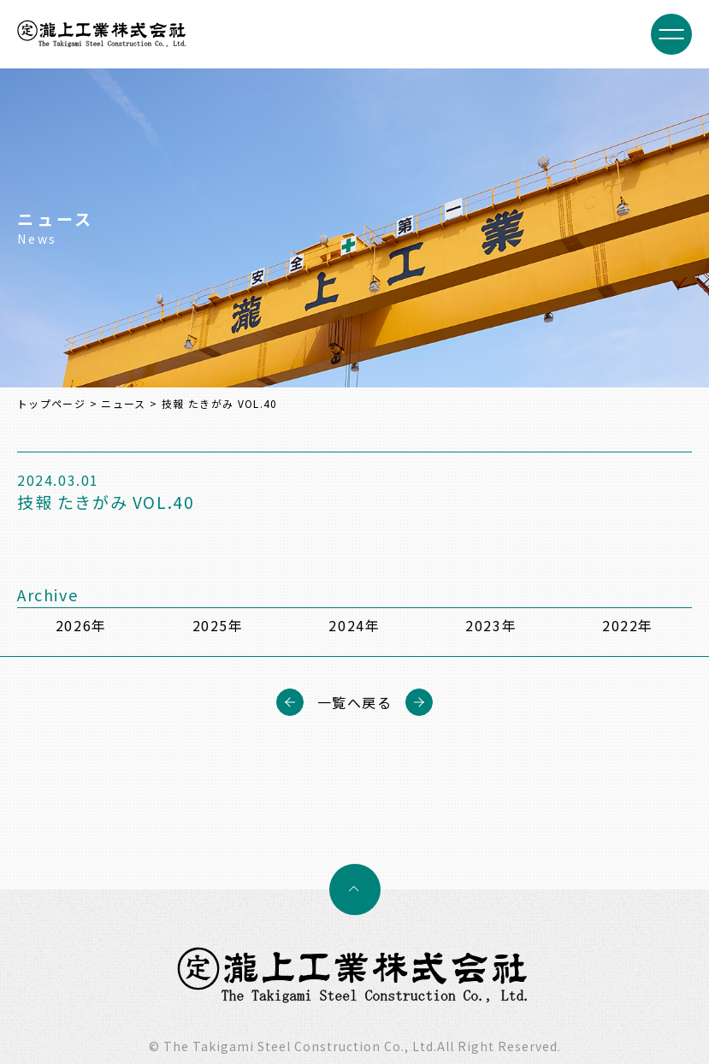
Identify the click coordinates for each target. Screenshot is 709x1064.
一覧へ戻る (354, 702)
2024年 (354, 625)
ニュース (123, 403)
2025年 (218, 625)
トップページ (51, 403)
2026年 (81, 625)
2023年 (491, 625)
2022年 (627, 625)
